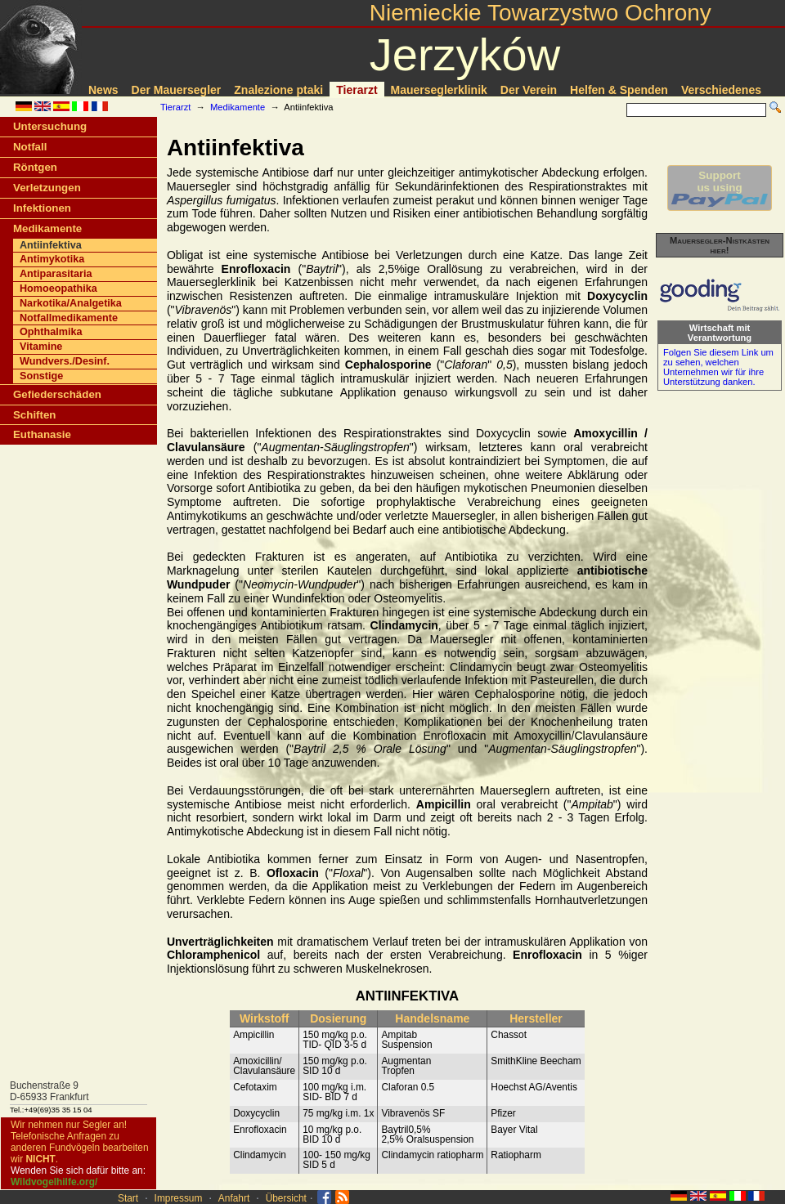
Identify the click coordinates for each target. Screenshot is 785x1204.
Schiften (34, 415)
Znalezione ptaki (278, 89)
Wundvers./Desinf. (65, 361)
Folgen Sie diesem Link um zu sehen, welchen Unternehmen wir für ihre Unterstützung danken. (718, 367)
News (103, 89)
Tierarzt (356, 89)
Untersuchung (50, 126)
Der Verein (528, 89)
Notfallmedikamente (69, 318)
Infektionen (42, 208)
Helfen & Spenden (619, 89)
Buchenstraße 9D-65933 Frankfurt (49, 1091)
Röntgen (35, 167)
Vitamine (41, 346)
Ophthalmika (51, 332)
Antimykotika (52, 259)
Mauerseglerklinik (439, 89)
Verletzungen (47, 187)
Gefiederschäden (57, 394)
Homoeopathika (58, 288)
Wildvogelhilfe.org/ (54, 1182)
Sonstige (41, 376)
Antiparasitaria (56, 274)
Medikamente (237, 107)
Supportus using (719, 188)
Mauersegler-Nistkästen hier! (719, 245)
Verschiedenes (721, 89)
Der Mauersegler (177, 89)
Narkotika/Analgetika (71, 303)
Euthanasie (42, 434)
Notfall (30, 147)
